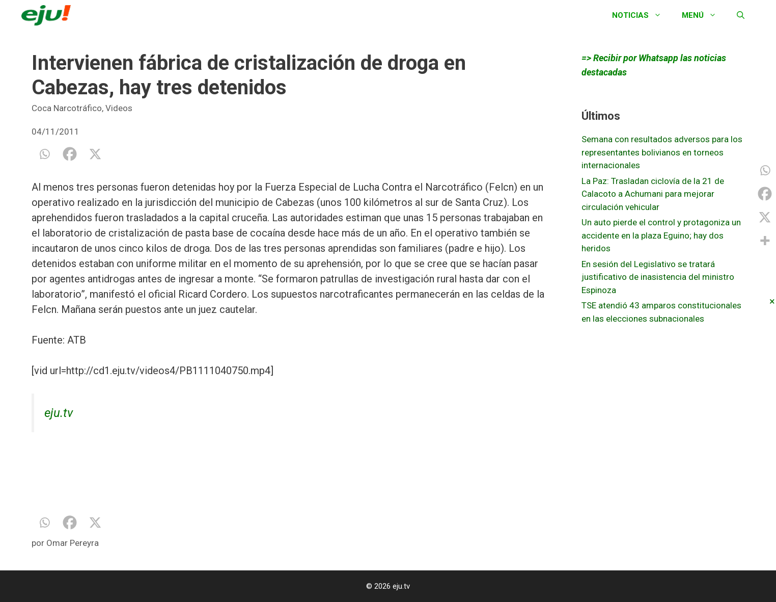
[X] (95, 154)
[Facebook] (69, 154)
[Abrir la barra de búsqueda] (741, 15)
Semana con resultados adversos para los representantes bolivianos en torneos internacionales (661, 152)
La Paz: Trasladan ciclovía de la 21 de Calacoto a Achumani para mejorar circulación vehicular (652, 194)
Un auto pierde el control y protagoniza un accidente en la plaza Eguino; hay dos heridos (661, 235)
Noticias (642, 15)
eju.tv (58, 413)
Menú (704, 15)
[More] (765, 240)
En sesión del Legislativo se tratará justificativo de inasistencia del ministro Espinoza (657, 277)
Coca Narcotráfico (67, 108)
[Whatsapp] (44, 154)
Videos (118, 108)
